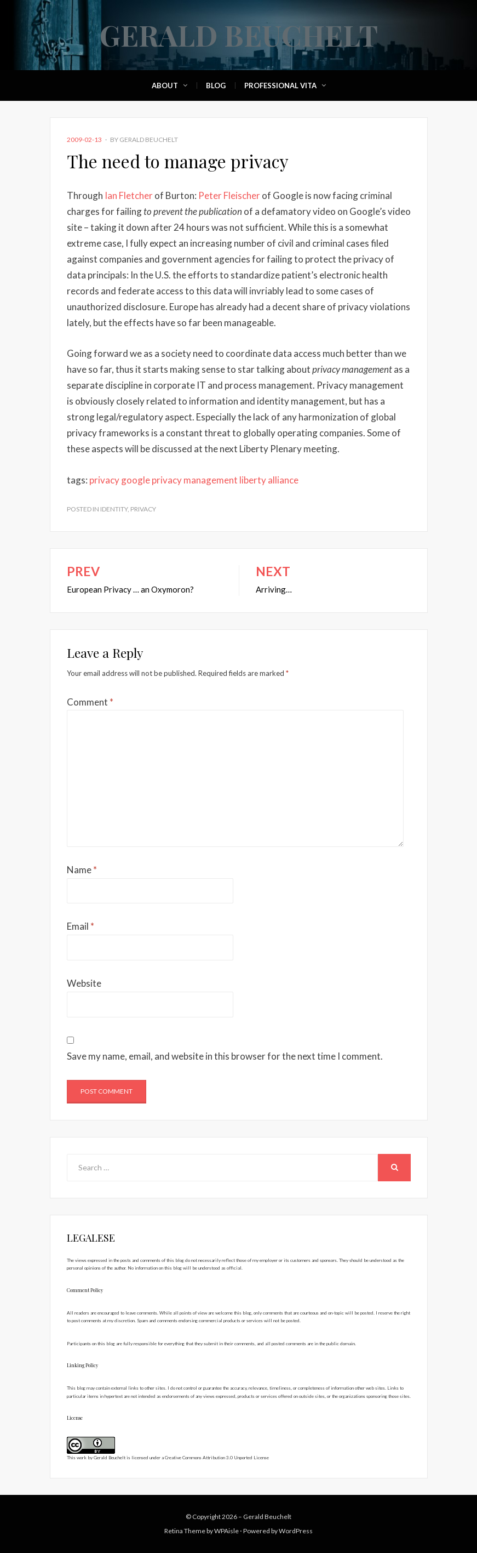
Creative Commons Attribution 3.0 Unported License (217, 1457)
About (165, 85)
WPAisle (226, 1531)
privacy (104, 480)
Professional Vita (280, 85)
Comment (90, 702)
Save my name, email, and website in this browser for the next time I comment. (225, 1056)
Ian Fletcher (129, 195)
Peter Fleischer (229, 195)
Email (80, 926)
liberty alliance (268, 480)
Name (82, 869)
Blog (216, 85)
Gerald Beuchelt (239, 35)
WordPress (296, 1531)
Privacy (143, 509)
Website (84, 983)
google (135, 480)
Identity (114, 509)
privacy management (195, 480)
